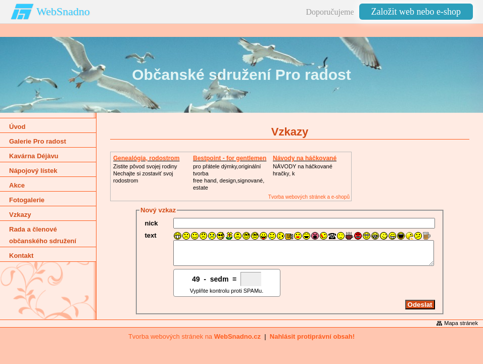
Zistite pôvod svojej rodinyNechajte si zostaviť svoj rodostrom (145, 173)
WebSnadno (63, 11)
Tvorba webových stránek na (194, 341)
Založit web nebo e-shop (416, 12)
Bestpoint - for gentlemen (229, 158)
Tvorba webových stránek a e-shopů (309, 197)
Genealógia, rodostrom (146, 158)
